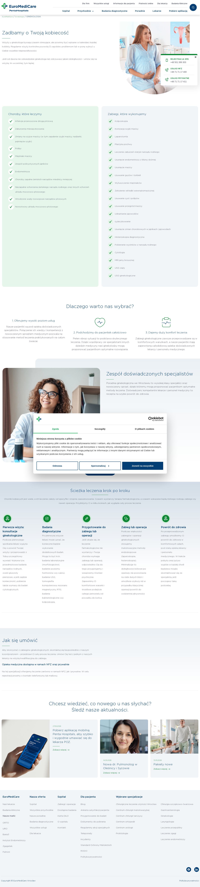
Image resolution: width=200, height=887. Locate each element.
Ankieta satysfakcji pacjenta (95, 810)
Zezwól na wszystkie (143, 465)
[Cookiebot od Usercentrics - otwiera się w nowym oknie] (150, 419)
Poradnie (140, 11)
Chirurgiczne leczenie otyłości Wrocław (136, 804)
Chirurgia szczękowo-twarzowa (177, 804)
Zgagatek (7, 846)
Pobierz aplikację (178, 11)
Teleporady (86, 833)
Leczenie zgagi (168, 833)
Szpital (66, 11)
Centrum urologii (124, 828)
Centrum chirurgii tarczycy (129, 816)
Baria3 (6, 834)
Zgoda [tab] (55, 428)
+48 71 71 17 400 (178, 72)
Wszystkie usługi (101, 3)
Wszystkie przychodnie (41, 810)
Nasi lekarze (9, 804)
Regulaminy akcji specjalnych (95, 828)
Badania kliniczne (11, 810)
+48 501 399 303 (178, 62)
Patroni (6, 852)
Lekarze (157, 11)
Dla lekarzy (162, 3)
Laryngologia (167, 822)
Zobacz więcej (59, 750)
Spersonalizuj (100, 465)
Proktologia (122, 833)
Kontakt (62, 828)
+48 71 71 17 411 (178, 81)
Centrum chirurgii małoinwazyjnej (132, 810)
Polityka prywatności (91, 857)
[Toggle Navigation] (93, 11)
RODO (84, 851)
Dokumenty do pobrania (93, 822)
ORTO (6, 823)
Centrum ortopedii (125, 822)
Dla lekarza (35, 833)
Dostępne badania (67, 810)
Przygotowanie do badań (93, 816)
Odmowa (57, 465)
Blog (83, 804)
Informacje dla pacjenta (124, 3)
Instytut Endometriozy (14, 840)
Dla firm (85, 3)
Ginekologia (167, 816)
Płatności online (146, 3)
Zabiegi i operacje (67, 804)
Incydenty (86, 839)
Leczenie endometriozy (173, 839)
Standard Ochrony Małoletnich (96, 845)
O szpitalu (63, 822)
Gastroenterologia (170, 810)
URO (5, 829)
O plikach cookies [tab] (144, 428)
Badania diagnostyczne (114, 11)
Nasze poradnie (38, 816)
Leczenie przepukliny (171, 828)
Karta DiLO (63, 816)
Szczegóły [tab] (100, 428)
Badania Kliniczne (179, 3)
